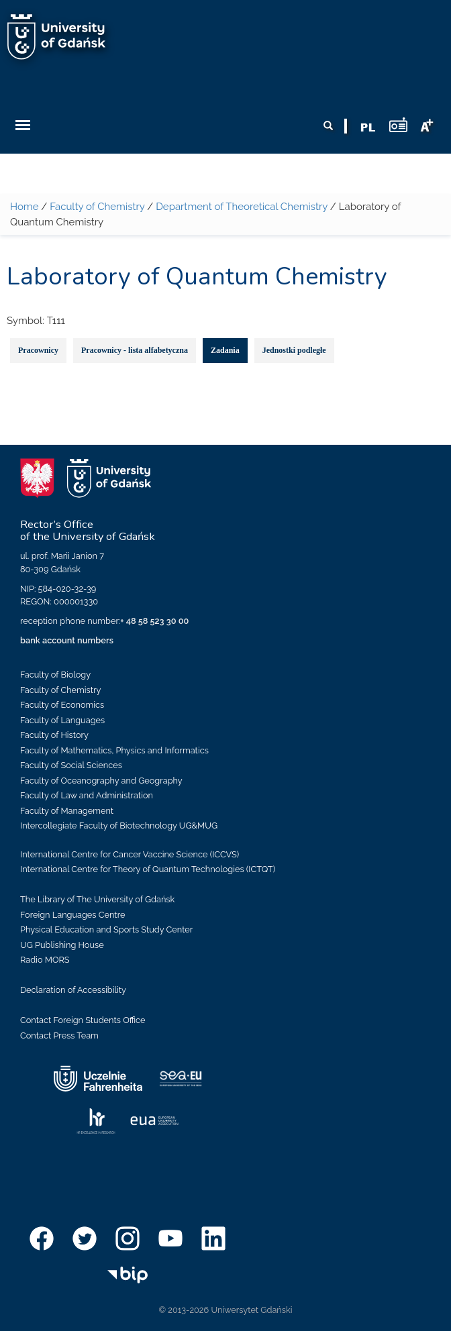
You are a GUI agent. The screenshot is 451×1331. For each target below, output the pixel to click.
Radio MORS (45, 960)
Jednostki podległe (294, 350)
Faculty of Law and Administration (86, 795)
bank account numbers (66, 640)
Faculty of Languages (62, 720)
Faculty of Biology (55, 675)
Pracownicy (38, 350)
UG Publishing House (62, 945)
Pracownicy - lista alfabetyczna (134, 350)
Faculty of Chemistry (97, 207)
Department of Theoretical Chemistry (242, 207)
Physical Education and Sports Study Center (106, 929)
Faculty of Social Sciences (71, 765)
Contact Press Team (59, 1035)
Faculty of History (54, 735)
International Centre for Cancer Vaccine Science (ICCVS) (129, 854)
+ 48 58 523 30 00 (154, 621)
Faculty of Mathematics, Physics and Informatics (114, 750)
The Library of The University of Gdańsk (97, 899)
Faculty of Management (66, 811)
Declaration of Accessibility (73, 990)
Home (24, 207)
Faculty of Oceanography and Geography (101, 781)
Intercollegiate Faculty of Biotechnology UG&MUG (118, 825)
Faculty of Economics (62, 705)
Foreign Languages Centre (72, 915)
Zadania (225, 350)
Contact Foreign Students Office (83, 1020)
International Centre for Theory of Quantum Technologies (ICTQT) (147, 869)
